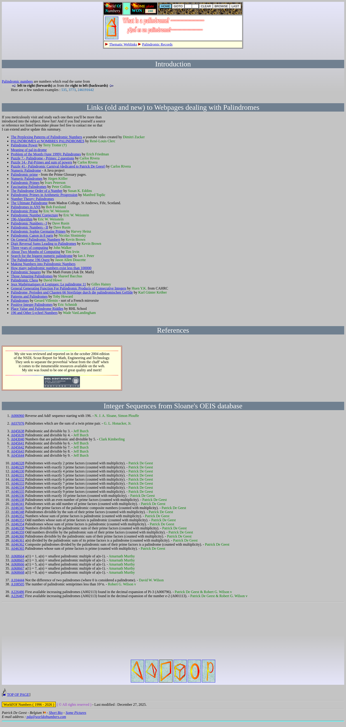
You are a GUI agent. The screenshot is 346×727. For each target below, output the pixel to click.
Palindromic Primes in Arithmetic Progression (44, 195)
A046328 (17, 463)
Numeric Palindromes (26, 178)
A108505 (17, 584)
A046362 (17, 544)
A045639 (17, 435)
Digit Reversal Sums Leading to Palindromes (43, 243)
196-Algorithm (22, 219)
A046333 (17, 483)
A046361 (17, 540)
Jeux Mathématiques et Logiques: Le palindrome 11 (48, 284)
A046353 (17, 520)
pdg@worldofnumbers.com (46, 722)
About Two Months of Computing (35, 252)
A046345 (17, 508)
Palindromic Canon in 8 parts (32, 235)
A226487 (17, 596)
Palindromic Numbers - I (29, 223)
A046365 (17, 548)
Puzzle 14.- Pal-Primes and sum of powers (41, 162)
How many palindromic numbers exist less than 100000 (51, 268)
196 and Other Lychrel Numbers (34, 313)
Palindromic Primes (25, 183)
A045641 (17, 443)
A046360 (17, 536)
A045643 (17, 451)
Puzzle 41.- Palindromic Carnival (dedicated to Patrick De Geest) (58, 166)
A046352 (17, 516)
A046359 (17, 532)
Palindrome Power (24, 145)
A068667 (17, 568)
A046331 (17, 475)
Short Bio (56, 718)
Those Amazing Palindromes (32, 276)
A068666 (17, 564)
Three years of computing (29, 248)
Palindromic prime (24, 174)
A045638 (17, 431)
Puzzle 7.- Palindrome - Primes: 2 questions (42, 158)
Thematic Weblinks (123, 44)
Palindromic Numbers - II (29, 227)
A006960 (17, 416)
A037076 (17, 423)
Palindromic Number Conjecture (34, 215)
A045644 (17, 455)
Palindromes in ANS (26, 207)
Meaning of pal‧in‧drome (29, 150)
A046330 (17, 471)
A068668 (17, 572)
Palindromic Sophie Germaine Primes (38, 231)
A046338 (17, 500)
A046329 (17, 467)
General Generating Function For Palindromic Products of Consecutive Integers (68, 288)
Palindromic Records (157, 44)
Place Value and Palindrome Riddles (37, 309)
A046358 (17, 528)
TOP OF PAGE (18, 700)
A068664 (17, 556)
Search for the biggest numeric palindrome (41, 256)
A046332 (17, 479)
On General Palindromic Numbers (35, 239)
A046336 (17, 496)
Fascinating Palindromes (29, 187)
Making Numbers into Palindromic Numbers (43, 264)
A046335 (17, 491)
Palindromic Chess (24, 280)
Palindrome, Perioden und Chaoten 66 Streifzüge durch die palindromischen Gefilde (72, 292)
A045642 (17, 447)
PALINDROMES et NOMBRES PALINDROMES (47, 141)
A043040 (17, 439)
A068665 (17, 560)
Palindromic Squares (26, 272)
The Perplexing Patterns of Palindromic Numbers (46, 137)
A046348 (17, 512)
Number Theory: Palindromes (32, 199)
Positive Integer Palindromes (32, 304)
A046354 (17, 524)
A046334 (17, 487)
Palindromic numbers (17, 81)
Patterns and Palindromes (29, 296)
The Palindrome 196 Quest (30, 260)
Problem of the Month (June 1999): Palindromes (46, 154)
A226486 (17, 592)
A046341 (17, 504)
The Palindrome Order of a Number (37, 191)
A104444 (17, 580)
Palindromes (20, 300)
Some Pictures (75, 718)
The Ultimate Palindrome (29, 203)
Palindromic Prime (24, 211)
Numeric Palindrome (26, 170)
